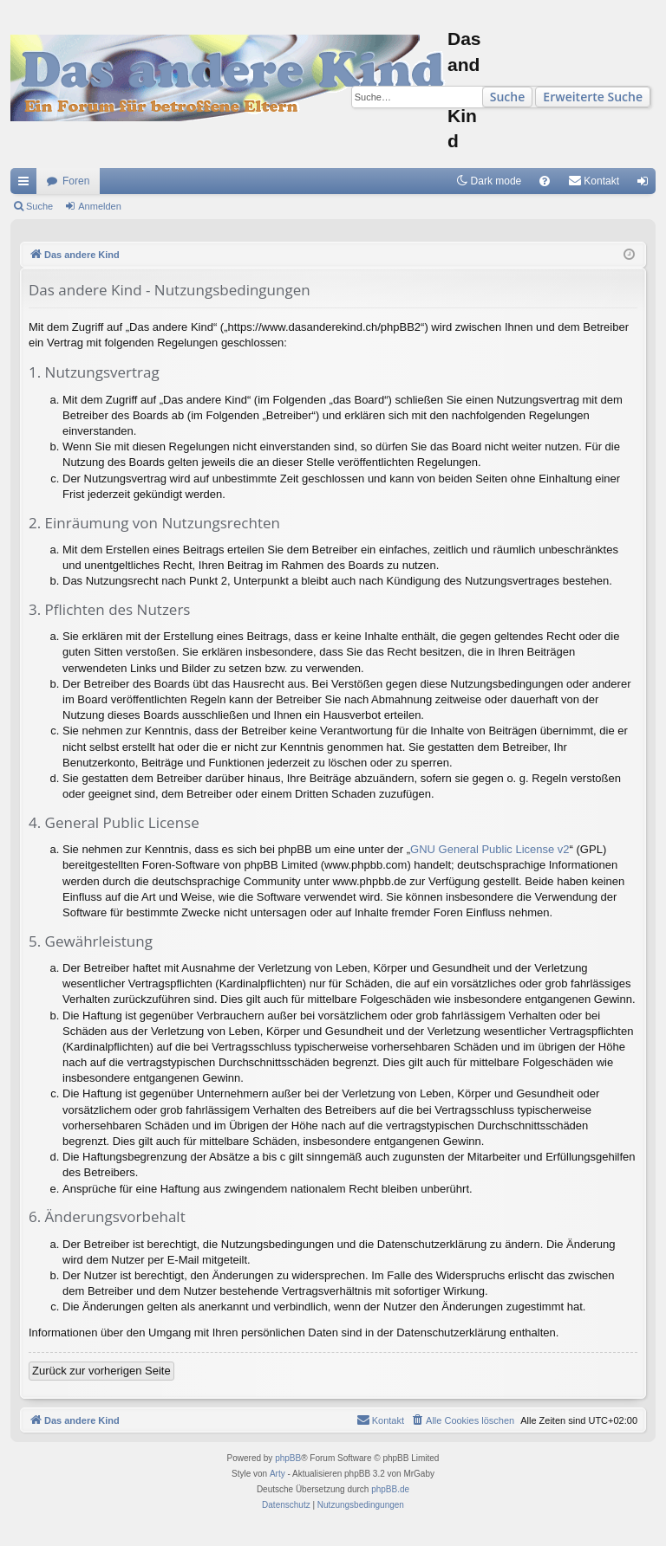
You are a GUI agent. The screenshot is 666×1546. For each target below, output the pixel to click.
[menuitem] (545, 181)
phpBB (288, 1458)
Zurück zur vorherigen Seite (101, 1370)
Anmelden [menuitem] (646, 184)
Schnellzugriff (26, 184)
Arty (277, 1473)
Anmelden (99, 206)
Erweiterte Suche (593, 96)
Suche (508, 96)
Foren (75, 181)
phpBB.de (390, 1489)
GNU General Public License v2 (490, 849)
